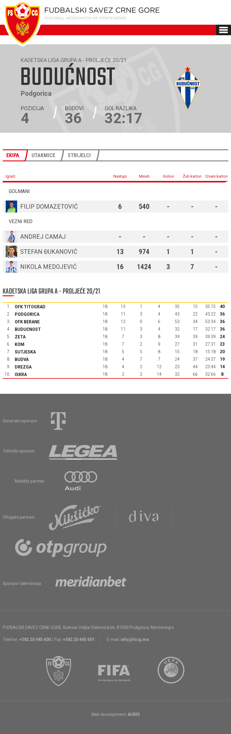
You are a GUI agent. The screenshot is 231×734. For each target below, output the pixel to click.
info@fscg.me (135, 639)
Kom (19, 344)
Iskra (21, 374)
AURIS (134, 714)
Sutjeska (25, 352)
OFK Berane (27, 321)
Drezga (23, 367)
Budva (22, 359)
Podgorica (27, 314)
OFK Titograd (30, 306)
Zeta (20, 336)
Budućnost (28, 329)
